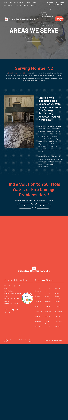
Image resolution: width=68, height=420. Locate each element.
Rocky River (38, 321)
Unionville (48, 311)
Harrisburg (38, 326)
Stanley (37, 306)
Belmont (37, 296)
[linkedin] (9, 312)
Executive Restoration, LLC (16, 73)
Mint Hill (57, 326)
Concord (37, 316)
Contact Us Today (20, 200)
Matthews (58, 316)
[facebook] (5, 312)
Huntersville (38, 311)
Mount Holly (38, 301)
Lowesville (58, 321)
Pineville (57, 306)
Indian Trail (58, 311)
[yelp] (5, 309)
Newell (47, 291)
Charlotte (38, 291)
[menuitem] (7, 2)
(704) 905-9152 (58, 5)
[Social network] (9, 309)
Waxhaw (57, 301)
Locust (47, 296)
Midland (47, 306)
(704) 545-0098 (56, 3)
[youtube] (16, 309)
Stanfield (48, 301)
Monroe (57, 288)
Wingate (47, 316)
